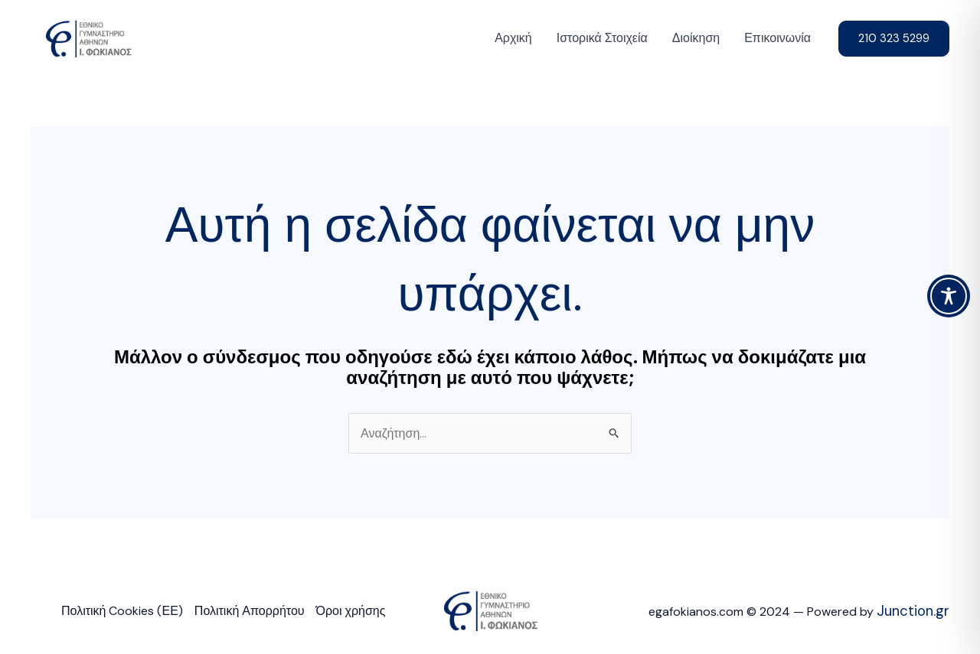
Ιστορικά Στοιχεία (602, 38)
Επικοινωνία (777, 38)
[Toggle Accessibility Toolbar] (949, 296)
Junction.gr (913, 610)
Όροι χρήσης (351, 611)
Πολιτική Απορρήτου (249, 611)
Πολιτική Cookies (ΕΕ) (122, 611)
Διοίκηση (696, 38)
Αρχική (513, 38)
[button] (893, 39)
